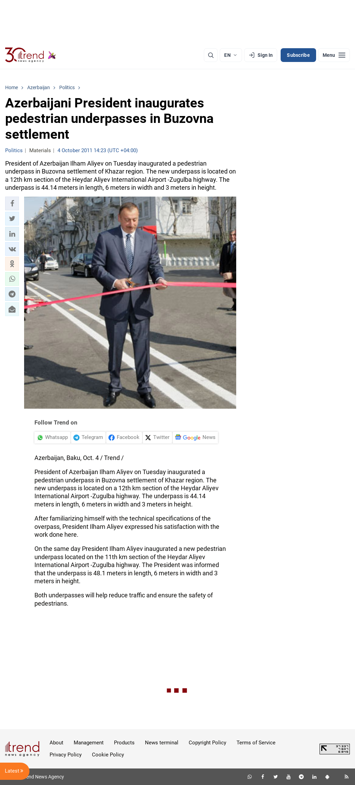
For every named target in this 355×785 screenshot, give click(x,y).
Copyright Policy (207, 743)
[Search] (211, 55)
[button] (12, 203)
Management (89, 743)
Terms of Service (256, 743)
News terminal (161, 743)
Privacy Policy (66, 755)
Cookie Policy (108, 755)
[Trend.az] (30, 55)
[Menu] (334, 55)
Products (124, 743)
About (56, 743)
